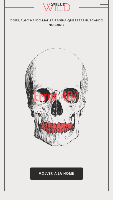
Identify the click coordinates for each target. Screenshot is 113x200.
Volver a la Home (56, 173)
